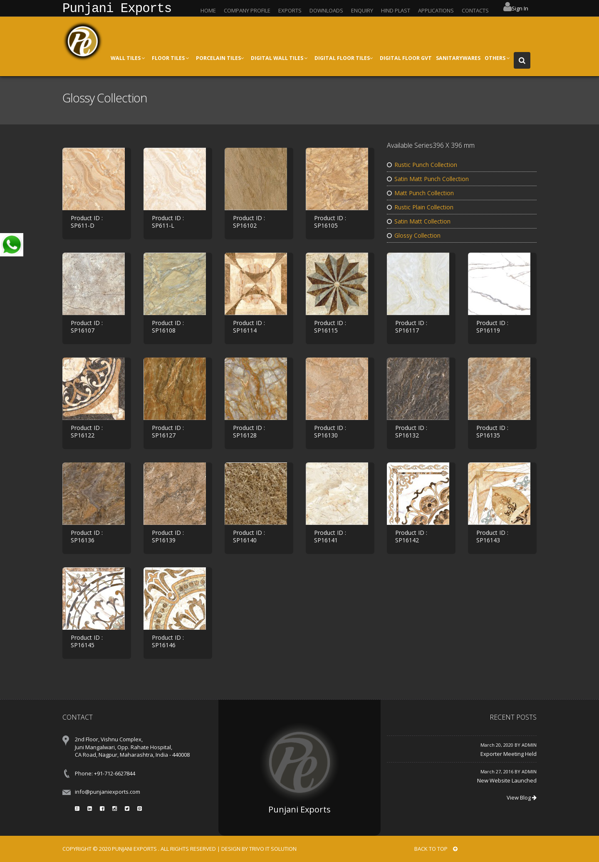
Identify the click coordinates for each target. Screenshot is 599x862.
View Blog (522, 797)
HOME (208, 10)
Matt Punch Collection (420, 193)
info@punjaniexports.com (107, 791)
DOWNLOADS (326, 10)
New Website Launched (507, 780)
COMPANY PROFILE (247, 10)
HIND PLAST (395, 10)
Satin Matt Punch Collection (428, 179)
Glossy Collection (414, 235)
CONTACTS (475, 10)
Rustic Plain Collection (420, 207)
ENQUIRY (362, 10)
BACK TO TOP (436, 848)
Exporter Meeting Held (508, 754)
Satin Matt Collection (418, 221)
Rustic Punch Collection (422, 165)
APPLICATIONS (436, 10)
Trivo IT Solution (273, 848)
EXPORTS (290, 10)
